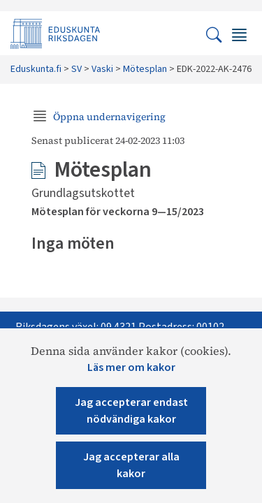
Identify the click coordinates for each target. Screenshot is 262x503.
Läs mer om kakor (131, 367)
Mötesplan (145, 69)
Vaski (102, 69)
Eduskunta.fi (35, 69)
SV (76, 69)
